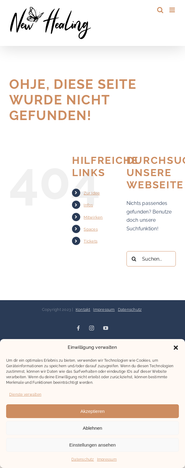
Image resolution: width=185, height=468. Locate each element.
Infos (88, 205)
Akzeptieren (92, 411)
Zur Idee (92, 193)
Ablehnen (92, 428)
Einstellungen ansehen (92, 444)
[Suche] (134, 258)
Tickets (90, 241)
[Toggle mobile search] (160, 10)
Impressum (107, 459)
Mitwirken (93, 217)
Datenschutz (82, 459)
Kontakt (83, 309)
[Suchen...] (151, 258)
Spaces (90, 229)
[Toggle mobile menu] (172, 10)
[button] (176, 348)
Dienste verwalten (25, 394)
